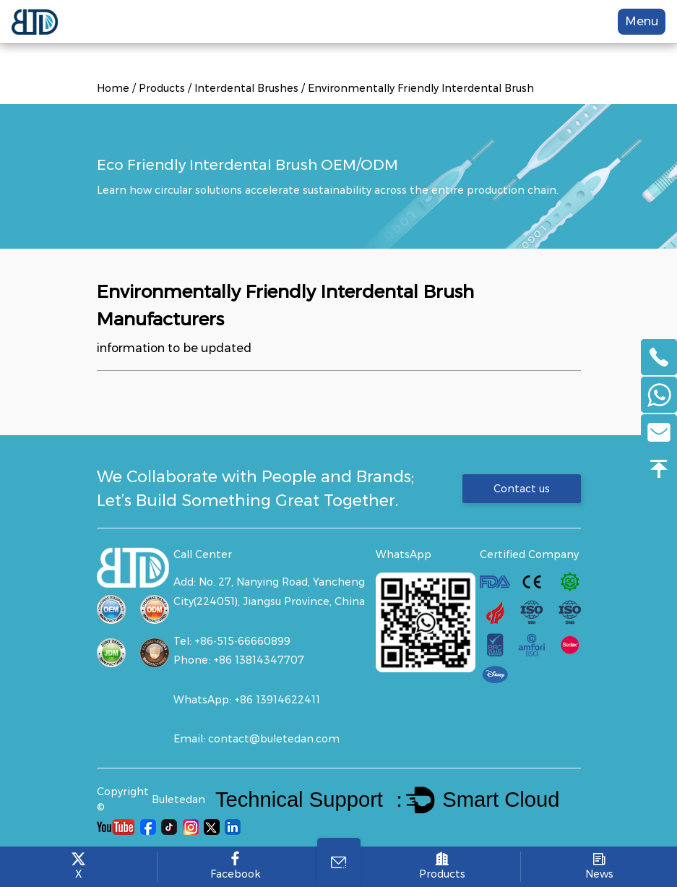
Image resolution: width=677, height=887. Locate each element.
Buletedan (178, 799)
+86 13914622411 (277, 699)
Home (113, 88)
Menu (641, 21)
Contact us (521, 488)
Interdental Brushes (246, 88)
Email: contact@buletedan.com (256, 738)
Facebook (236, 866)
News (599, 866)
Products (162, 88)
